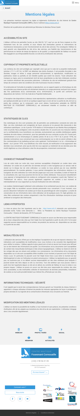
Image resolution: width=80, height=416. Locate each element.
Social (61, 331)
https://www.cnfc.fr (52, 23)
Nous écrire (20, 392)
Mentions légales (31, 413)
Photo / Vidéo (40, 331)
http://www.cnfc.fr (49, 208)
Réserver (29, 338)
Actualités (50, 338)
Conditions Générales (47, 413)
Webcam (18, 331)
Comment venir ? (20, 387)
